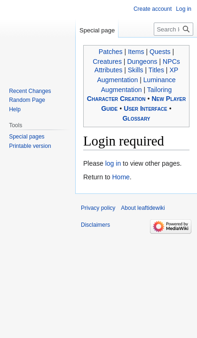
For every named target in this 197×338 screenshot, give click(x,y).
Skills (135, 70)
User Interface (145, 108)
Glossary (136, 118)
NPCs (171, 61)
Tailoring (159, 89)
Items (136, 51)
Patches (111, 51)
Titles (156, 70)
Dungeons (142, 61)
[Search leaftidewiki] (173, 29)
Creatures (107, 61)
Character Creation (116, 98)
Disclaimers (95, 225)
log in (113, 163)
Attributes (108, 70)
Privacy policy (98, 208)
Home (120, 177)
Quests (160, 51)
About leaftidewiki (143, 208)
